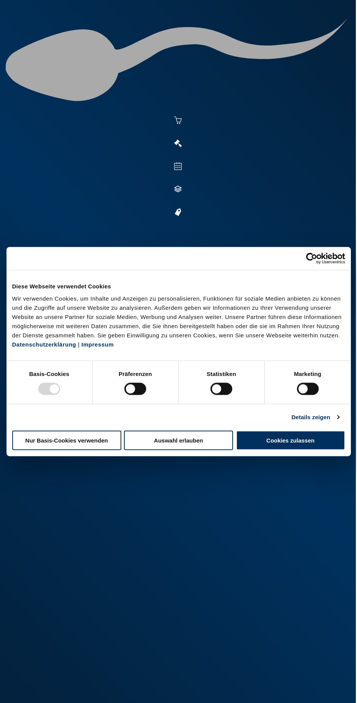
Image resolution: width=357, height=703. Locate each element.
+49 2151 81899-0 (81, 608)
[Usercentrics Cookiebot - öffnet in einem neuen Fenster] (311, 258)
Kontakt (147, 687)
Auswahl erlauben (178, 440)
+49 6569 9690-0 (80, 661)
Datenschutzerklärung (44, 344)
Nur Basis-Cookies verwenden (66, 440)
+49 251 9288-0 (79, 555)
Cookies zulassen (290, 440)
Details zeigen (311, 417)
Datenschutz (112, 687)
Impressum (98, 344)
